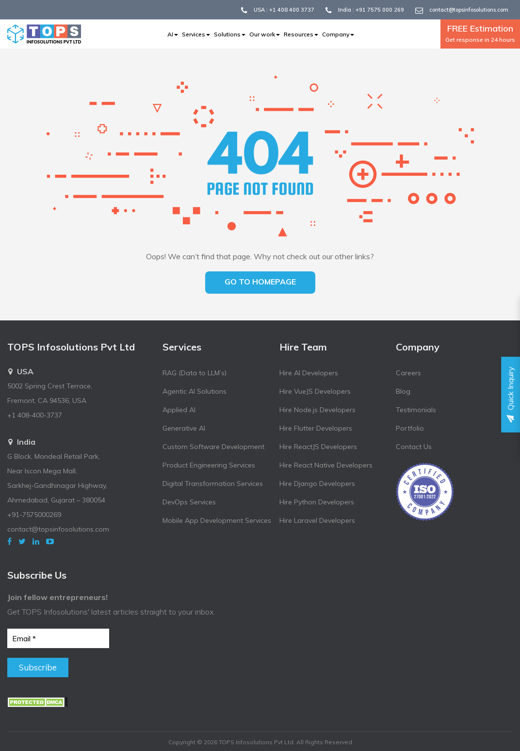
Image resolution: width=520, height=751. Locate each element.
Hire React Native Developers (326, 465)
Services (196, 34)
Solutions (229, 34)
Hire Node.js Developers (317, 409)
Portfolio (410, 428)
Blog (403, 391)
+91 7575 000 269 (380, 9)
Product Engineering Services (208, 465)
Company (338, 34)
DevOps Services (189, 502)
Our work (264, 34)
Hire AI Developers (308, 372)
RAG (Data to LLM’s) (194, 372)
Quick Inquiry (510, 394)
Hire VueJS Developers (315, 391)
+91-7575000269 (34, 514)
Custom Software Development (213, 446)
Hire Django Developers (317, 483)
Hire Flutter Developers (315, 428)
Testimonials (416, 409)
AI (172, 34)
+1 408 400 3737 (291, 9)
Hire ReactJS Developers (318, 446)
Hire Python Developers (316, 502)
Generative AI (183, 428)
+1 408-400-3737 (34, 415)
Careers (408, 372)
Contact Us (414, 446)
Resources (301, 34)
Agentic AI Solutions (194, 391)
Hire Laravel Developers (317, 520)
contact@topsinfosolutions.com (468, 9)
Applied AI (178, 409)
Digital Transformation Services (212, 483)
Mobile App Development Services (216, 520)
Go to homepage (260, 281)
